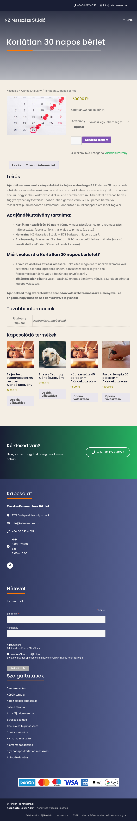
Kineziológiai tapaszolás (22, 700)
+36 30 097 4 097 (23, 531)
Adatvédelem (14, 645)
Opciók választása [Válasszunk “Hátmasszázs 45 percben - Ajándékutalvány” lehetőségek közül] (81, 397)
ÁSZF (75, 815)
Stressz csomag (17, 719)
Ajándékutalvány (31, 90)
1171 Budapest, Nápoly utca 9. (30, 515)
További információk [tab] (41, 165)
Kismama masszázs (19, 738)
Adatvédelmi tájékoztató (39, 815)
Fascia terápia (16, 707)
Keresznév (12, 627)
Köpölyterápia (16, 694)
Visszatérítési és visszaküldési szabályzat (104, 815)
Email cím (13, 613)
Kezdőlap (12, 90)
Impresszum (62, 815)
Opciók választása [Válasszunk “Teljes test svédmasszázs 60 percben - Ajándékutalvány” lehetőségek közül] (17, 401)
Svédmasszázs (16, 688)
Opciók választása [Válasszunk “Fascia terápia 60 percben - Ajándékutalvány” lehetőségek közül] (113, 397)
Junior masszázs (17, 732)
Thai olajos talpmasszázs (22, 726)
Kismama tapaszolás (20, 744)
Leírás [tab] (16, 165)
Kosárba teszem (96, 139)
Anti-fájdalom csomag (21, 713)
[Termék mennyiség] (76, 141)
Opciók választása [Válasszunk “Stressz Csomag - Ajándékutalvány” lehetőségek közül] (49, 394)
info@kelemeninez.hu (25, 523)
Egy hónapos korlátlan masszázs (27, 751)
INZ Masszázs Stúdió (24, 20)
